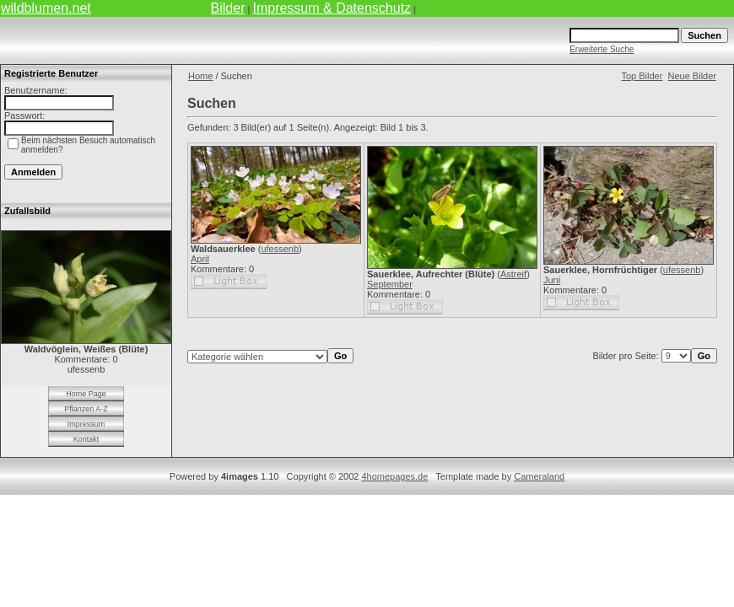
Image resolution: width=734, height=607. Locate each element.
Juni (551, 280)
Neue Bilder (692, 76)
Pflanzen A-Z (86, 409)
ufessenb (280, 249)
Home (200, 76)
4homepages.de (394, 476)
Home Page (86, 393)
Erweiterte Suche (601, 49)
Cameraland (539, 476)
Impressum (86, 424)
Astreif (513, 274)
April (200, 259)
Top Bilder (641, 76)
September (390, 284)
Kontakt (86, 439)
